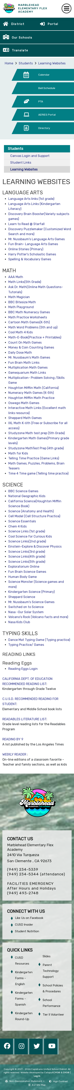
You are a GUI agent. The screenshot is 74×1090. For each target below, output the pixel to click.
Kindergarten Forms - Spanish (24, 998)
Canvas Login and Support (30, 156)
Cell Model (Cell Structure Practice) (34, 516)
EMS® (66, 1072)
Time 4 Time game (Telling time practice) (38, 473)
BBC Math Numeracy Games (29, 312)
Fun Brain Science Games (27, 572)
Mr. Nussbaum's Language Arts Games (36, 239)
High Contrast (60, 1081)
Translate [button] (20, 50)
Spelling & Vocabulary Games (29, 259)
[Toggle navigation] (66, 8)
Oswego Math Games (23, 403)
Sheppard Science (21, 597)
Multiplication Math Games (28, 367)
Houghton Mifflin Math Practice (31, 398)
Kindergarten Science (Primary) (31, 592)
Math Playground (21, 307)
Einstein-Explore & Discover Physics (35, 546)
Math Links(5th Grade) (24, 282)
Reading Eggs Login (23, 669)
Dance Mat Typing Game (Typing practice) (39, 640)
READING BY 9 (12, 739)
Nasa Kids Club (19, 622)
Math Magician (19, 297)
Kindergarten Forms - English (24, 978)
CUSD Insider (24, 924)
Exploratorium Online (23, 566)
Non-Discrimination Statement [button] (26, 1081)
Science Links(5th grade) (26, 562)
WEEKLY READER (14, 754)
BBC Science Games (23, 491)
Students (26, 63)
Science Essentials (22, 521)
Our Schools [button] (22, 37)
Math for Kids (18, 453)
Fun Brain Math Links (23, 362)
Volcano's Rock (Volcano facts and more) (38, 617)
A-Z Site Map (37, 1085)
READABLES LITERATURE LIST (24, 719)
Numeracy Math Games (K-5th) (31, 393)
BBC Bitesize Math (22, 302)
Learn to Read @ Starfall (26, 224)
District (17, 24)
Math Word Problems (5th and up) (32, 327)
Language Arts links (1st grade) (31, 199)
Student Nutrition (27, 931)
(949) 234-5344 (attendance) (36, 874)
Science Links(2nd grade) (27, 541)
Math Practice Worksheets (27, 317)
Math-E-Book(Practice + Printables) (34, 337)
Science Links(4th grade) (26, 556)
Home (9, 63)
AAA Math (15, 277)
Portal (53, 24)
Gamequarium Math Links (27, 372)
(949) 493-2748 (22, 893)
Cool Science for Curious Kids (30, 536)
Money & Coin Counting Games (31, 347)
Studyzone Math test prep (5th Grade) (36, 433)
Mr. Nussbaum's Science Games (31, 602)
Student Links (20, 162)
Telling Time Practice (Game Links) (33, 458)
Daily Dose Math (20, 352)
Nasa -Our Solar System (26, 612)
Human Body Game (22, 577)
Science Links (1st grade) (26, 531)
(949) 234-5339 (22, 869)
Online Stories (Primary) (25, 249)
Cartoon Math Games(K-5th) (29, 322)
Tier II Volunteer (53, 1014)
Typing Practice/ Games (26, 645)
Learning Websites (52, 63)
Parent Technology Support (51, 971)
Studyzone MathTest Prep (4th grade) (36, 448)
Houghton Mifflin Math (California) (33, 388)
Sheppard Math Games (25, 418)
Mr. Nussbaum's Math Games (29, 357)
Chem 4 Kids (17, 526)
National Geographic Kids (26, 496)
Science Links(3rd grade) (26, 551)
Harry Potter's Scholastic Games (32, 254)
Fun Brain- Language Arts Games (33, 244)
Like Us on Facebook (29, 918)
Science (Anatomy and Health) (31, 511)
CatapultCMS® (52, 1072)
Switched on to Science (26, 607)
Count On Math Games (25, 342)
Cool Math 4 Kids (20, 332)
